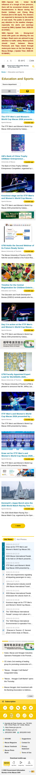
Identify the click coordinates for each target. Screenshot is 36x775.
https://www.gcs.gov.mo (13, 727)
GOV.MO (8, 739)
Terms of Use (26, 752)
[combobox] (11, 84)
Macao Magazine (11, 742)
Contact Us (26, 742)
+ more (30, 696)
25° (23, 61)
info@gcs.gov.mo (11, 730)
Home (3, 72)
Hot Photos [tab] (21, 539)
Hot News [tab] (8, 539)
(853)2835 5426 (25, 732)
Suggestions (26, 739)
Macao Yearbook (11, 746)
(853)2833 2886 (10, 732)
